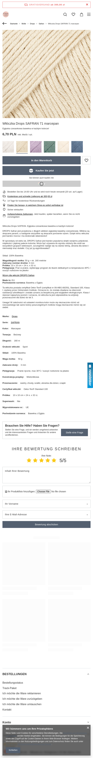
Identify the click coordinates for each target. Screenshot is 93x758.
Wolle (23, 24)
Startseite (14, 24)
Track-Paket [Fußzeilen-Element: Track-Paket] (9, 688)
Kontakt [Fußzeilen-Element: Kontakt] (6, 709)
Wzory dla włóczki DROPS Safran (18, 275)
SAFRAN (15, 322)
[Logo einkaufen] (5, 14)
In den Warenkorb (41, 160)
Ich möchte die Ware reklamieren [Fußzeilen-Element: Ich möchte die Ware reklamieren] (21, 693)
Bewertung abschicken (46, 524)
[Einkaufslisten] (73, 14)
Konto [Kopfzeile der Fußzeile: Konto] (6, 722)
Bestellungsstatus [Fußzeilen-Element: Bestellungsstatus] (12, 682)
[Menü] (89, 14)
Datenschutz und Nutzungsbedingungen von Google (28, 744)
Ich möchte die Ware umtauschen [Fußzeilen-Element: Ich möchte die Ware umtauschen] (21, 704)
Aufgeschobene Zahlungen (20, 214)
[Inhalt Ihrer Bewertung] (46, 475)
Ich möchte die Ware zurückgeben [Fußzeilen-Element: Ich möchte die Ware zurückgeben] (22, 698)
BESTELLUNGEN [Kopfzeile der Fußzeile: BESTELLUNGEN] (14, 674)
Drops (32, 24)
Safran (41, 24)
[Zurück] (5, 23)
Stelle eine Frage (74, 432)
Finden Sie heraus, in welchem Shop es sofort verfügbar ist (35, 205)
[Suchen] (65, 14)
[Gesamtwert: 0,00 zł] (81, 14)
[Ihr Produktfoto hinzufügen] (57, 491)
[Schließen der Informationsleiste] (87, 5)
